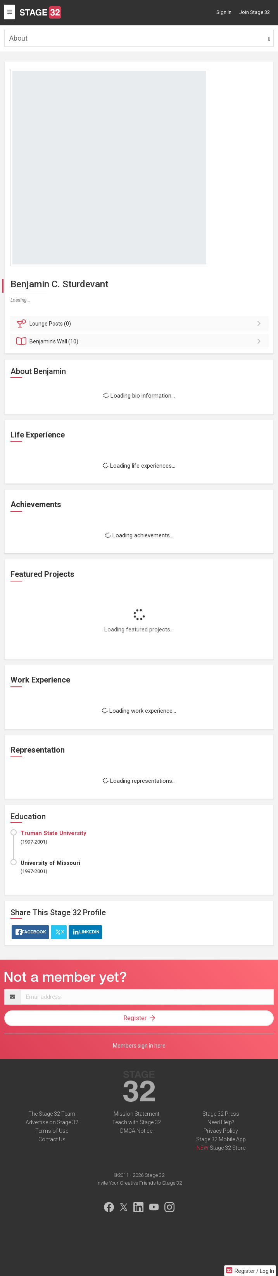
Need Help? (220, 1122)
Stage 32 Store (227, 1148)
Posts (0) (140, 323)
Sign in (223, 12)
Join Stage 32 (254, 12)
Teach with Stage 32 (136, 1122)
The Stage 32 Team (51, 1114)
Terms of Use (51, 1131)
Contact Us (52, 1139)
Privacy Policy (221, 1131)
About (18, 38)
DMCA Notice (136, 1131)
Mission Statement (136, 1114)
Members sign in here (139, 1046)
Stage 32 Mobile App (221, 1139)
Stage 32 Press (220, 1114)
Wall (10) (140, 341)
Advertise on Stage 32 (52, 1122)
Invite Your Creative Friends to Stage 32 (139, 1183)
